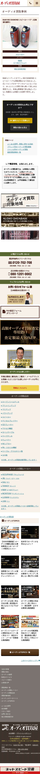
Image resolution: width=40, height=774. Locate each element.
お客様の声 (5, 682)
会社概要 (4, 708)
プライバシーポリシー (23, 733)
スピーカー (20, 54)
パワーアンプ (7, 413)
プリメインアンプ (9, 406)
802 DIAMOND (20, 69)
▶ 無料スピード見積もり (20, 120)
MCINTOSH (13, 493)
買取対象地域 (5, 695)
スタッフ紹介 (5, 711)
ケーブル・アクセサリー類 (12, 451)
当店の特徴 (5, 669)
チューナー (6, 440)
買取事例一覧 (5, 687)
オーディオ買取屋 (7, 517)
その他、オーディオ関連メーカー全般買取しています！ (20, 507)
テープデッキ (7, 436)
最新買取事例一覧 (14, 152)
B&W (10, 490)
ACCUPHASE (13, 474)
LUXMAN (10, 497)
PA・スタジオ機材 (9, 447)
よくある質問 (5, 706)
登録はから (20, 388)
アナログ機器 (7, 428)
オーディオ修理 (6, 674)
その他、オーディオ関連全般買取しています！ (19, 460)
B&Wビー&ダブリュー (20, 62)
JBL (10, 478)
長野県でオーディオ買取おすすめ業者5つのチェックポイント (9, 573)
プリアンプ (6, 409)
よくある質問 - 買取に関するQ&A (20, 144)
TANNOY (9, 486)
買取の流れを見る (20, 127)
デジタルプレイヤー (10, 421)
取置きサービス (6, 677)
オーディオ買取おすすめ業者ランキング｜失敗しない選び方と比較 (29, 573)
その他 (4, 455)
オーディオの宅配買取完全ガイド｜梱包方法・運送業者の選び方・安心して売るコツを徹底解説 (29, 635)
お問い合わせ (5, 714)
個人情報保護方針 (7, 717)
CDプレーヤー (7, 425)
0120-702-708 (18, 745)
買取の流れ (5, 672)
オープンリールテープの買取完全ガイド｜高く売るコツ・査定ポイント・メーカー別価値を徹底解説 (9, 635)
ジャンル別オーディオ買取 (17, 149)
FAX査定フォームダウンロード (13, 312)
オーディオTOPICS (8, 701)
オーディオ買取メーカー (9, 690)
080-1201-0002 (23, 749)
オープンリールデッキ (10, 402)
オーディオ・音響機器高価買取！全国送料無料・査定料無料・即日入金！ (10, 3)
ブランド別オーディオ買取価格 (19, 147)
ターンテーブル (8, 432)
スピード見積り (6, 680)
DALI (6, 482)
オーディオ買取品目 (8, 693)
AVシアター (6, 444)
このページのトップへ (29, 660)
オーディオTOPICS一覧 (21, 652)
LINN (6, 501)
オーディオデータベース (9, 698)
